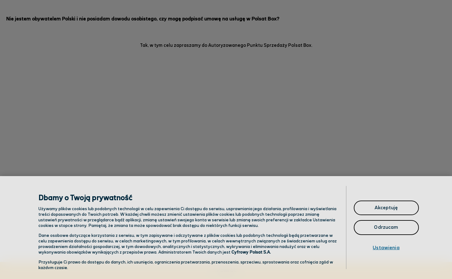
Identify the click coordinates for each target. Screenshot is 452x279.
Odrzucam (386, 227)
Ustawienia (386, 248)
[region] (226, 227)
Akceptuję (386, 208)
